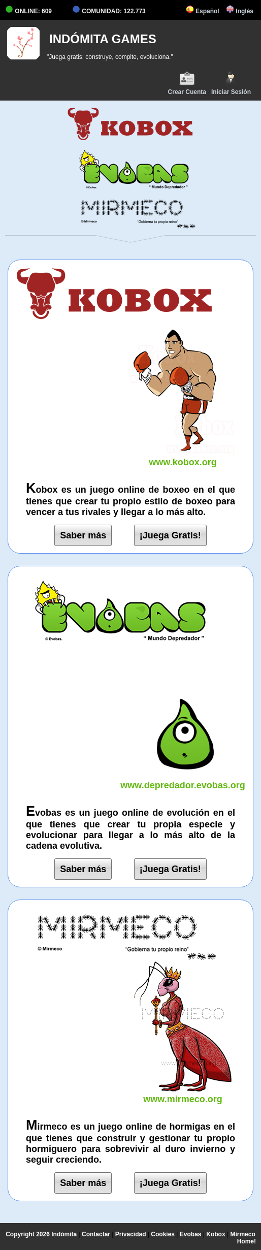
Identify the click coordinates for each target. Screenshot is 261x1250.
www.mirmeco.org (183, 1093)
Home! (246, 1241)
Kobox (215, 1234)
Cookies (163, 1234)
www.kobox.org (183, 456)
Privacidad (130, 1234)
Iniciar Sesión (231, 83)
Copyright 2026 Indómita (41, 1234)
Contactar (96, 1234)
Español (202, 11)
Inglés (239, 11)
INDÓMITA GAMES (102, 39)
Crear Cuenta (187, 83)
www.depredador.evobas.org (183, 780)
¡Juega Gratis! (170, 535)
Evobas (191, 1234)
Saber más (83, 535)
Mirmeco (242, 1234)
